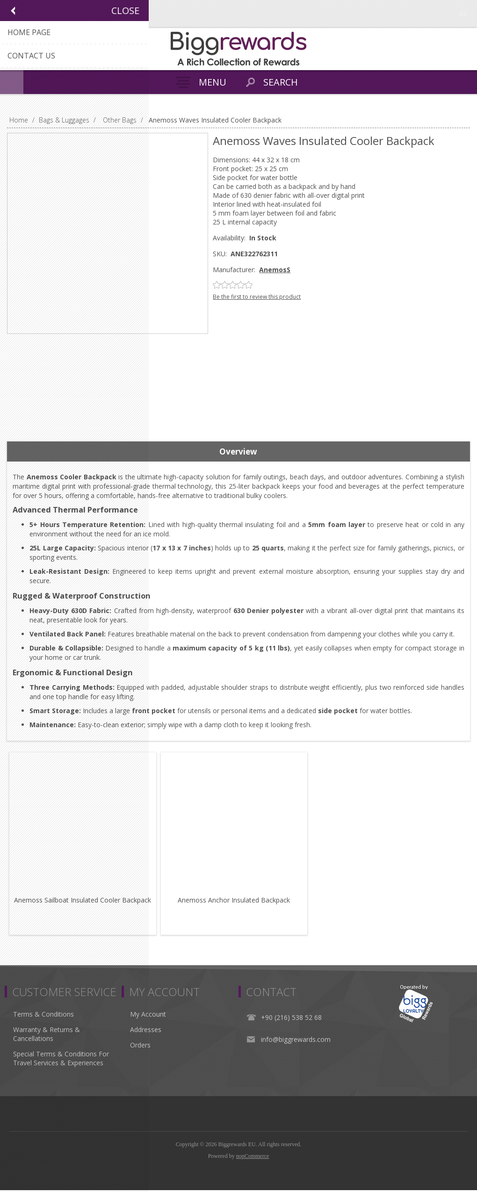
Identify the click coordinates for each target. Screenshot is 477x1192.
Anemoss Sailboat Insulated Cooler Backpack (83, 901)
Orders (140, 1046)
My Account (148, 1015)
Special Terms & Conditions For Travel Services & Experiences (61, 1060)
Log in (463, 13)
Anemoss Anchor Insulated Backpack (236, 901)
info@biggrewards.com (296, 1041)
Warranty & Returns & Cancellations (46, 1036)
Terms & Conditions (43, 1015)
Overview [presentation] (238, 451)
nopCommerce (252, 1158)
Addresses (145, 1031)
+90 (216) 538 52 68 (291, 1019)
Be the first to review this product (257, 297)
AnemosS (274, 269)
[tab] (238, 451)
